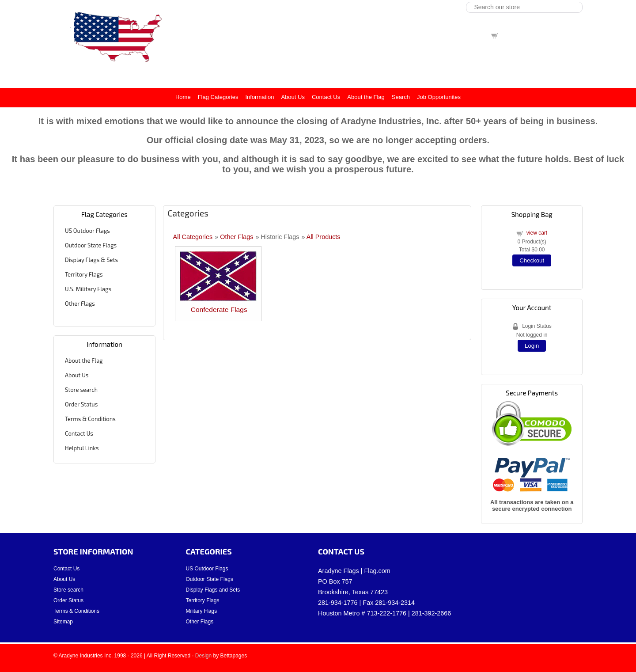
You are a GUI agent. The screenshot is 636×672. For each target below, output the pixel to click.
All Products (324, 236)
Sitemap (63, 622)
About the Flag (366, 97)
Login (532, 345)
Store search (81, 389)
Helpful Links (82, 448)
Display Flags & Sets (91, 259)
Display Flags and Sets (213, 590)
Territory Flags (84, 274)
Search (401, 97)
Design (203, 656)
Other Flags (80, 303)
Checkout (531, 260)
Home (183, 97)
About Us (292, 97)
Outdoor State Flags (91, 245)
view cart (511, 35)
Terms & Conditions (90, 418)
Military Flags (201, 611)
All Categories (193, 236)
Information (259, 97)
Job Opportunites (439, 97)
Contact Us (326, 97)
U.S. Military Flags (88, 288)
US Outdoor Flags (87, 230)
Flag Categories (218, 97)
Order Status (81, 404)
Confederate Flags (219, 309)
